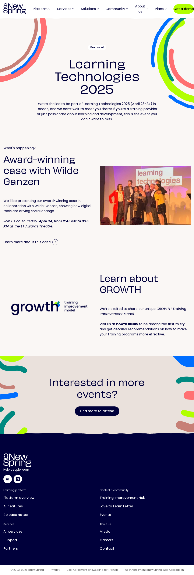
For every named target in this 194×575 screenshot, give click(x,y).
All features (13, 506)
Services (65, 8)
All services (12, 531)
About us (141, 9)
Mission (106, 531)
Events (105, 514)
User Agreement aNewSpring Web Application (154, 570)
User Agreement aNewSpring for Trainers (93, 570)
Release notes (15, 514)
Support (10, 540)
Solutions (90, 8)
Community (117, 8)
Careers (106, 540)
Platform (41, 8)
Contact (107, 548)
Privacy (55, 570)
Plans (161, 8)
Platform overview (18, 497)
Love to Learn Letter (116, 506)
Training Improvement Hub (122, 497)
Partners (10, 548)
